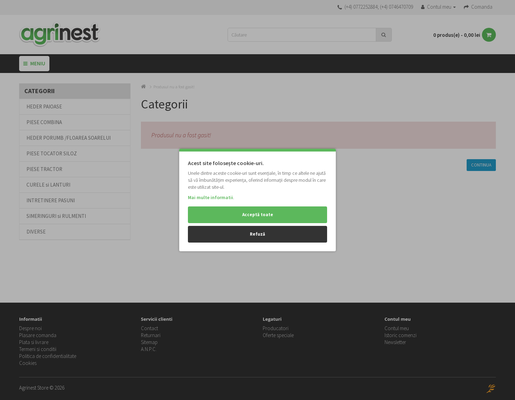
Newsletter (395, 342)
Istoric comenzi (401, 335)
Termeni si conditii (37, 349)
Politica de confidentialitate (47, 356)
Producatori (275, 328)
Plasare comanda (37, 335)
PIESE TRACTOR (44, 169)
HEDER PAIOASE (44, 106)
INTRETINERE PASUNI (50, 200)
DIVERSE (36, 231)
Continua (481, 165)
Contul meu (397, 328)
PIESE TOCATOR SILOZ (51, 153)
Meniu (34, 63)
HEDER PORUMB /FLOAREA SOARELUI (68, 137)
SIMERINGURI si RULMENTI (56, 216)
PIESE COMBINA (44, 122)
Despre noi (30, 328)
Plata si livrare (33, 342)
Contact (149, 328)
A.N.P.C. (149, 349)
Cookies (28, 363)
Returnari (150, 335)
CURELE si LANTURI (48, 184)
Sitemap (149, 342)
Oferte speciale (278, 335)
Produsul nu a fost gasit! (174, 86)
